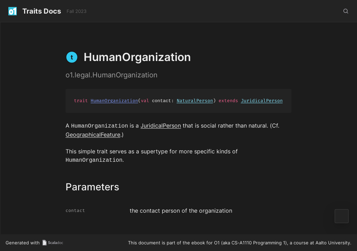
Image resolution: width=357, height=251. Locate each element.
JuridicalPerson (262, 101)
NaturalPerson (195, 101)
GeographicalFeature (93, 133)
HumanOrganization (114, 101)
